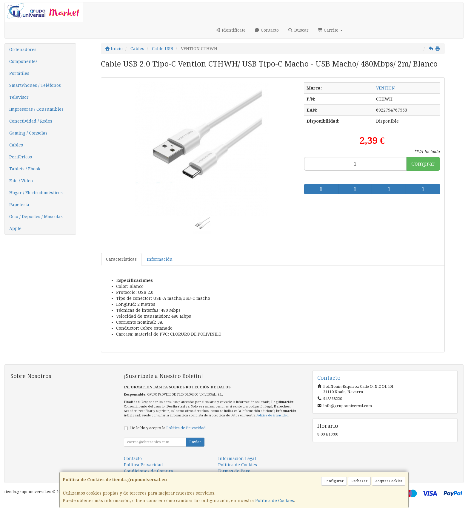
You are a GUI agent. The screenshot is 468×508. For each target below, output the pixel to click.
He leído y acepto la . (168, 428)
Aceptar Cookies (388, 481)
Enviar (195, 442)
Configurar (334, 481)
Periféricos (20, 157)
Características (121, 259)
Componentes (23, 61)
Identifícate (230, 30)
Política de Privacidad (272, 415)
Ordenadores (22, 49)
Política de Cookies (274, 500)
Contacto (267, 30)
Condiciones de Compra (148, 471)
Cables (16, 145)
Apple (15, 228)
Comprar (423, 163)
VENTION (385, 88)
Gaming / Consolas (28, 133)
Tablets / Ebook (24, 168)
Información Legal (237, 458)
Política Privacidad (143, 464)
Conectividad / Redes (30, 121)
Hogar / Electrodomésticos (36, 192)
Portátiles (19, 73)
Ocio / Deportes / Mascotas (36, 216)
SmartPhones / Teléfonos (35, 85)
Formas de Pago (234, 471)
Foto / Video (21, 180)
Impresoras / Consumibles (36, 109)
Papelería (19, 204)
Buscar (298, 30)
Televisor (19, 97)
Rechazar (359, 481)
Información (160, 259)
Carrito (330, 30)
